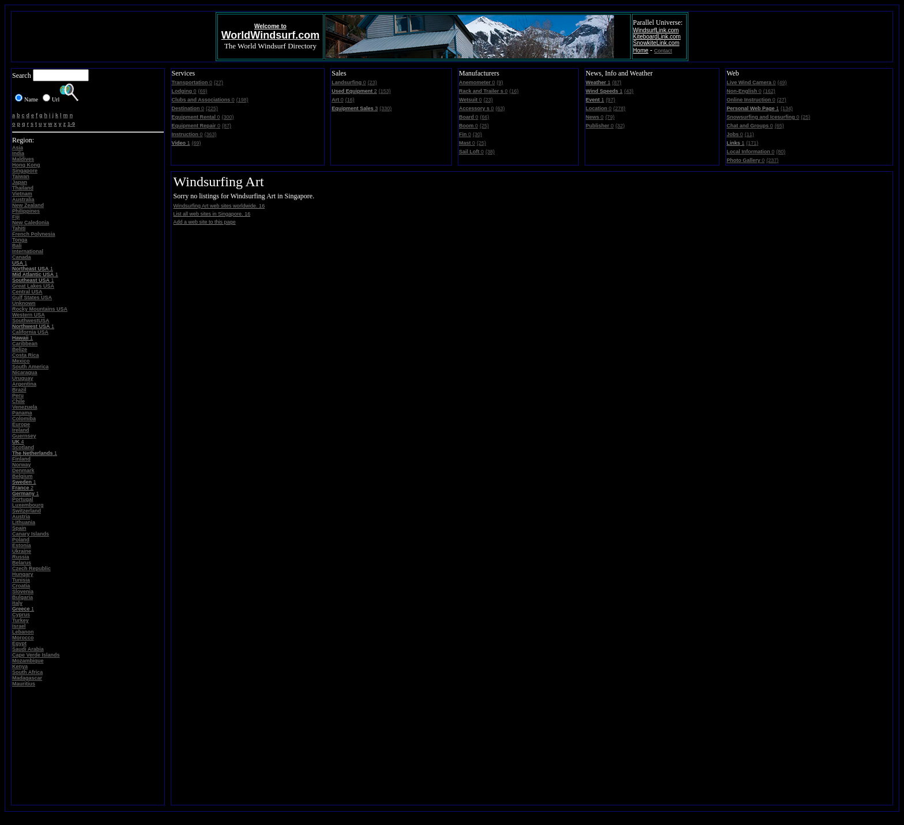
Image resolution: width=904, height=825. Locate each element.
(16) (350, 100)
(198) (242, 100)
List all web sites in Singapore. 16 (212, 214)
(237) (772, 160)
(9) (500, 82)
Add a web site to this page (205, 222)
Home (641, 50)
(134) (787, 108)
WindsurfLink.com (656, 30)
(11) (749, 134)
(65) (779, 126)
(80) (780, 152)
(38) (490, 152)
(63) (500, 108)
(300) (228, 117)
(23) (372, 82)
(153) (385, 91)
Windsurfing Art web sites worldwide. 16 (219, 206)
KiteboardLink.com (657, 36)
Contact (663, 51)
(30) (477, 134)
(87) (226, 126)
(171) (752, 143)
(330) (385, 108)
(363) (211, 134)
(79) (610, 117)
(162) (769, 91)
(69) (203, 91)
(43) (629, 91)
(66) (484, 117)
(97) (610, 100)
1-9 (71, 124)
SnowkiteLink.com (656, 43)
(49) (782, 82)
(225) (212, 108)
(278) (619, 108)
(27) (218, 82)
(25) (484, 126)
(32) (619, 126)
